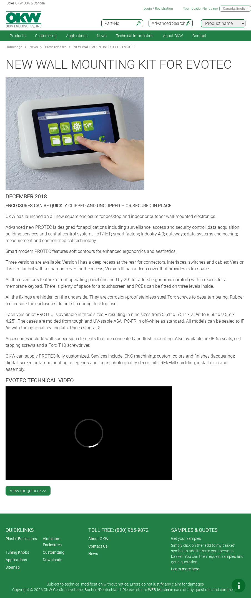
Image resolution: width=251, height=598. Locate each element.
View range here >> (28, 490)
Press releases (55, 47)
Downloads (52, 560)
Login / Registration (158, 9)
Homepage (14, 47)
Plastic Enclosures (21, 539)
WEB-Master (158, 589)
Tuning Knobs (17, 552)
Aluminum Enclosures (52, 542)
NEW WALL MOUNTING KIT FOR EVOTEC (104, 47)
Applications (76, 36)
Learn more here (185, 569)
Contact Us (97, 546)
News (102, 36)
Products (18, 36)
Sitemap (13, 567)
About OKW (98, 539)
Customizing (46, 36)
